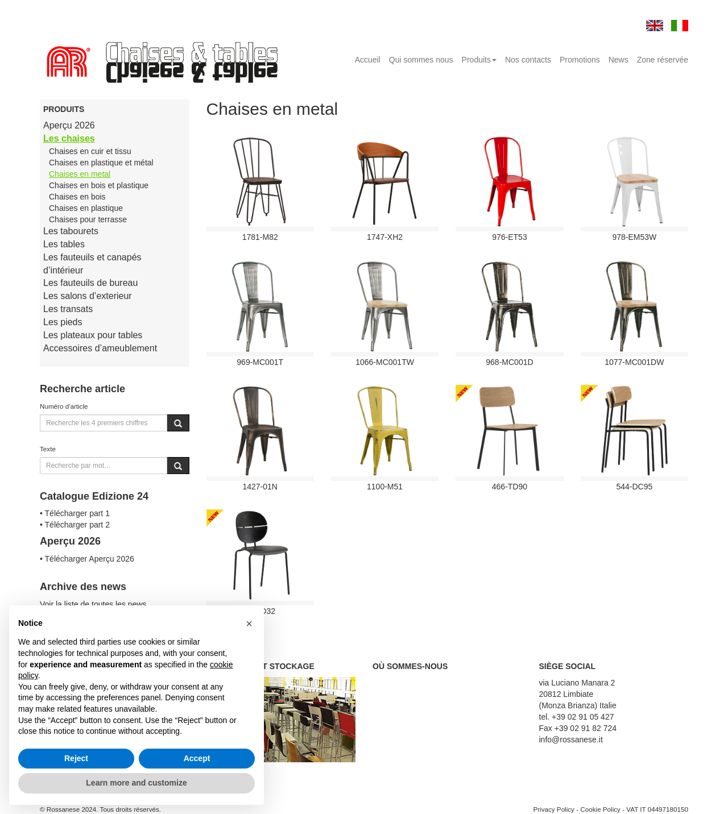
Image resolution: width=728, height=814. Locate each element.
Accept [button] (197, 758)
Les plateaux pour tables (92, 335)
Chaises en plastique (86, 208)
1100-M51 (385, 486)
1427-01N (260, 486)
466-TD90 (509, 486)
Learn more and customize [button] (136, 782)
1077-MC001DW (634, 362)
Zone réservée (662, 59)
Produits (479, 59)
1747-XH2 (385, 237)
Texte (48, 448)
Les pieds (62, 322)
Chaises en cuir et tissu (90, 151)
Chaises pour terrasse (88, 219)
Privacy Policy (553, 809)
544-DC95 (634, 486)
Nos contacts (528, 59)
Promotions (580, 59)
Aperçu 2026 (69, 125)
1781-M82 (260, 237)
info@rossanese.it (571, 739)
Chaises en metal (79, 173)
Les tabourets (70, 231)
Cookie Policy (600, 809)
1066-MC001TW (384, 362)
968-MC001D (509, 362)
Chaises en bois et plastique (98, 185)
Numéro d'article (64, 406)
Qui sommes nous (421, 59)
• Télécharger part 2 (75, 524)
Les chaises (69, 138)
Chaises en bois (77, 196)
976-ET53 (509, 237)
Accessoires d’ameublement (100, 348)
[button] (249, 623)
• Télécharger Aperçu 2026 (87, 558)
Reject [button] (76, 758)
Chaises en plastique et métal (101, 162)
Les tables (64, 244)
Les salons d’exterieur (87, 296)
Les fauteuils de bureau (90, 283)
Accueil (367, 59)
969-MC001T (260, 362)
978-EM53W (634, 237)
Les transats (68, 309)
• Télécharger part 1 (75, 513)
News (618, 59)
